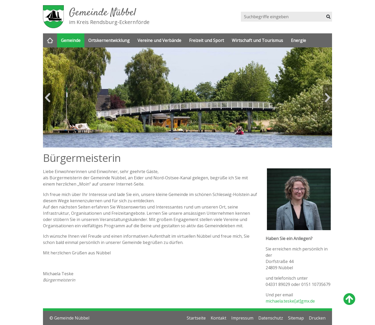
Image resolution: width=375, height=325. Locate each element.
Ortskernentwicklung (109, 40)
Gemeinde (70, 40)
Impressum (242, 318)
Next (327, 97)
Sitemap (296, 318)
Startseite (196, 318)
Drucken (317, 318)
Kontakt (218, 318)
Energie (298, 40)
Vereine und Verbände (159, 40)
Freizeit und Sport (206, 40)
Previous (47, 97)
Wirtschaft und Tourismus (257, 40)
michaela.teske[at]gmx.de (290, 301)
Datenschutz (270, 318)
